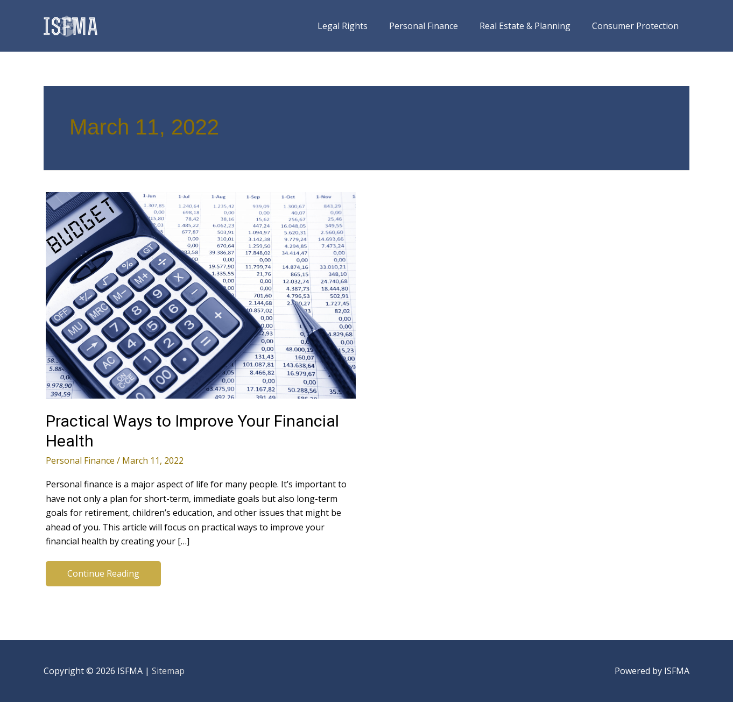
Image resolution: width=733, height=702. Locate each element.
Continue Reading (103, 576)
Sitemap (168, 671)
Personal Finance (80, 460)
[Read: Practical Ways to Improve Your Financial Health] (201, 294)
